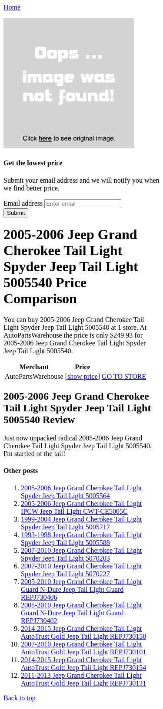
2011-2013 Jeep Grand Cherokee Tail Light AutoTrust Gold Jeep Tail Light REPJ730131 (83, 679)
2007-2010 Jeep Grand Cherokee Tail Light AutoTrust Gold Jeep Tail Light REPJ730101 (83, 648)
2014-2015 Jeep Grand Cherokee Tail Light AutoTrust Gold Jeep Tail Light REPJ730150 (83, 632)
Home (11, 7)
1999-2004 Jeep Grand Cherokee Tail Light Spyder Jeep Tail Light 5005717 (81, 523)
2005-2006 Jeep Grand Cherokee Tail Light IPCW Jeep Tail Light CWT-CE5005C (81, 507)
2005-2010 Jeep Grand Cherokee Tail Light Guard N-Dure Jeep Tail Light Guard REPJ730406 (81, 589)
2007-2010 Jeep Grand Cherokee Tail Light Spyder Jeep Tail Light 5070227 (81, 570)
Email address (23, 203)
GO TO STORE (124, 376)
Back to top (19, 698)
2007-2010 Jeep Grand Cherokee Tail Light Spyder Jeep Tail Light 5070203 (81, 554)
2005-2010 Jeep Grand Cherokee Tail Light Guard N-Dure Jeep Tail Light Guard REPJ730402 (81, 612)
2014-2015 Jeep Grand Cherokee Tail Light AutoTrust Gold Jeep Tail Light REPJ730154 (83, 663)
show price (82, 376)
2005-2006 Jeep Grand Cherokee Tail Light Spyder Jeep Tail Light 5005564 (81, 491)
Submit (16, 213)
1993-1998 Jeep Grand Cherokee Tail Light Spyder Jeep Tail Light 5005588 (81, 538)
